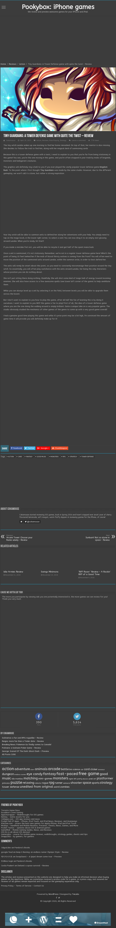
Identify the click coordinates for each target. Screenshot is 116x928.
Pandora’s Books (22, 848)
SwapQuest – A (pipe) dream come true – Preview (39, 856)
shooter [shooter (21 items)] (76, 782)
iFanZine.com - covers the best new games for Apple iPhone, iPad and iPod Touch (38, 823)
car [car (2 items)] (82, 769)
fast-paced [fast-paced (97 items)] (67, 773)
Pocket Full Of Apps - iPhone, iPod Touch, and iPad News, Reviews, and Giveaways (39, 821)
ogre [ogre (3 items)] (71, 779)
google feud (7, 852)
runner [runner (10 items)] (59, 782)
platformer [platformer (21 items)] (105, 778)
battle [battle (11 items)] (65, 769)
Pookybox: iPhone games (58, 7)
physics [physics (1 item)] (85, 779)
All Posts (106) (9, 754)
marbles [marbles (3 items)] (19, 779)
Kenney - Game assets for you (15, 817)
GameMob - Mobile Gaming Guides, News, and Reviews (26, 830)
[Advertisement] (58, 39)
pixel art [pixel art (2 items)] (92, 779)
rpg (64, 457)
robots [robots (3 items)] (38, 783)
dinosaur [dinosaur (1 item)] (101, 770)
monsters (54, 457)
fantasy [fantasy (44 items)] (49, 774)
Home (3, 64)
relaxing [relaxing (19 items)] (28, 782)
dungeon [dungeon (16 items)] (8, 774)
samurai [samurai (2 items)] (66, 783)
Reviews (12, 64)
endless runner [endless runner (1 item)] (20, 774)
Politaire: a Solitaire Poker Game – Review (21, 748)
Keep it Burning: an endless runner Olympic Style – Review (42, 852)
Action (22, 64)
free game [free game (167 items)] (89, 773)
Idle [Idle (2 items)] (13, 779)
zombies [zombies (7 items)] (65, 786)
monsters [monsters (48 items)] (60, 778)
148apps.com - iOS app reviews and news (20, 819)
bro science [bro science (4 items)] (74, 769)
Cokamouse (10, 140)
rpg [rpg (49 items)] (51, 783)
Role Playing (54, 140)
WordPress (53, 894)
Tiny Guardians (47, 170)
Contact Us (39, 886)
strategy (73, 457)
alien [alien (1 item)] (32, 770)
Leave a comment (79, 140)
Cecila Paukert (7, 865)
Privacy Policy (7, 886)
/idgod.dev (6, 848)
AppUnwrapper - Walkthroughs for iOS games (22, 815)
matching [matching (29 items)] (31, 778)
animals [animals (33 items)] (41, 769)
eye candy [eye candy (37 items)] (35, 774)
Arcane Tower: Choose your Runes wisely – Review (21, 537)
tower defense (87, 457)
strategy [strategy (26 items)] (106, 783)
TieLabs (75, 894)
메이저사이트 (6, 856)
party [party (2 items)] (79, 779)
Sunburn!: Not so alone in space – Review (95, 537)
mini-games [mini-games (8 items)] (45, 778)
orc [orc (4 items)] (75, 778)
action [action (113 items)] (8, 768)
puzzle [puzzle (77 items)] (16, 782)
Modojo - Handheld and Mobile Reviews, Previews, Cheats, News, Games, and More (39, 825)
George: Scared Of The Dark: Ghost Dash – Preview (25, 751)
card (20, 457)
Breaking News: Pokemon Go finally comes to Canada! (26, 744)
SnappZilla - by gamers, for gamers (17, 836)
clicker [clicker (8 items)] (94, 769)
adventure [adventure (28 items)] (22, 769)
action (11, 457)
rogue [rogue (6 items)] (45, 783)
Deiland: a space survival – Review (33, 865)
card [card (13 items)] (87, 769)
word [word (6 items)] (57, 786)
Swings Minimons (49, 571)
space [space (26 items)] (87, 783)
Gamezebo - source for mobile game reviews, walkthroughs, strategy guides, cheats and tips (44, 834)
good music (41, 457)
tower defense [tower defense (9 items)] (10, 786)
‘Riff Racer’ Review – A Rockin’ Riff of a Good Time (94, 573)
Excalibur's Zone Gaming (12, 812)
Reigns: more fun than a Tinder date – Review (23, 741)
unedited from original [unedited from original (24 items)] (36, 787)
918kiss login (7, 861)
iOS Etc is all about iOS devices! (15, 832)
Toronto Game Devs (10, 810)
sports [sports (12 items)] (95, 782)
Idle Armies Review (13, 571)
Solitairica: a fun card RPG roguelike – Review (22, 738)
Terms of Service (23, 886)
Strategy (63, 140)
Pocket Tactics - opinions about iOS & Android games (25, 828)
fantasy (29, 457)
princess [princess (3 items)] (6, 783)
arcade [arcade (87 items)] (54, 769)
